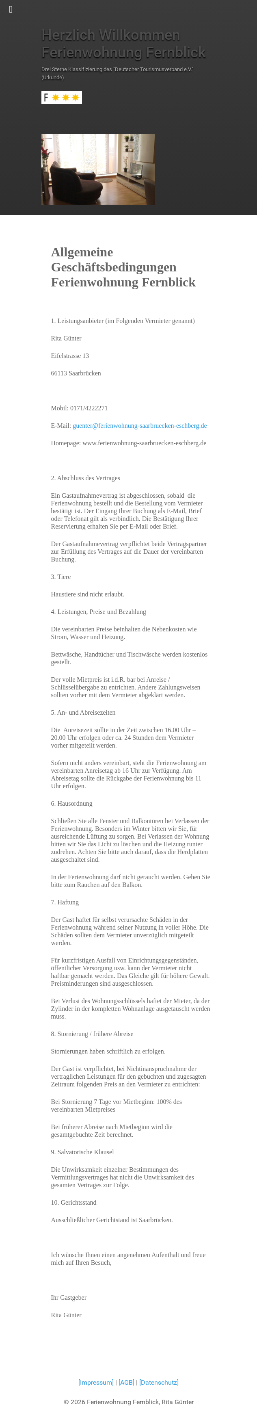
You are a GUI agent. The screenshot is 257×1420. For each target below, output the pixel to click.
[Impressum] (96, 1382)
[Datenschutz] (159, 1382)
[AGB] (127, 1382)
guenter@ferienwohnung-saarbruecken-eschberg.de (140, 425)
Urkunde (52, 77)
